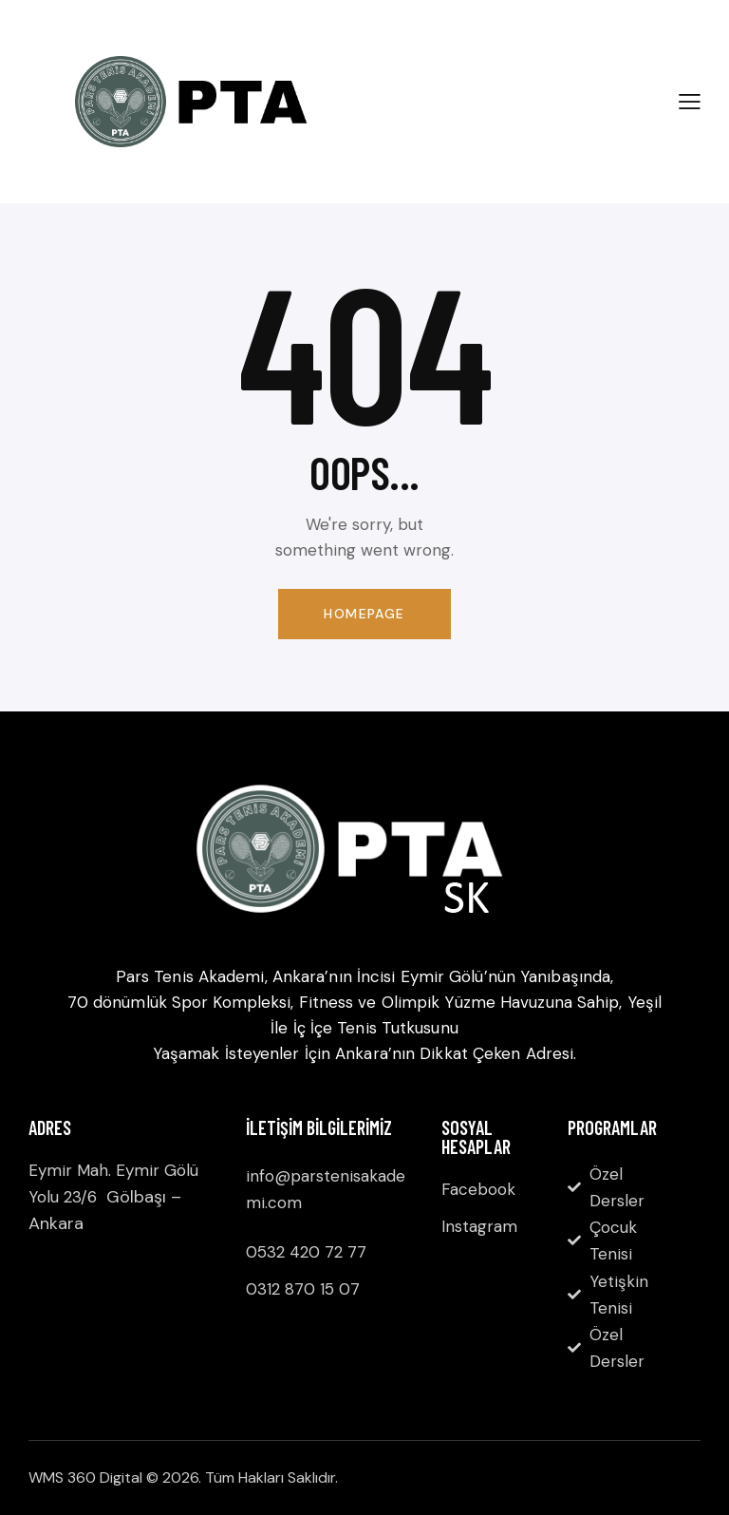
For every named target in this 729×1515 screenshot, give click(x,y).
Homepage (364, 613)
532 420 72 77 (311, 1251)
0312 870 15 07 (303, 1288)
